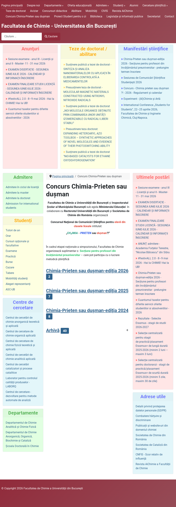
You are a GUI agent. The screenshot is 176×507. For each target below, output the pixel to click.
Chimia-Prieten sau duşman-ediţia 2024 (87, 310)
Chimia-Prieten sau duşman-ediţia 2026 (87, 271)
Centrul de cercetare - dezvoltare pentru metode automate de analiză (21, 396)
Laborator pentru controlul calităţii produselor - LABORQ (21, 382)
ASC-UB (10, 289)
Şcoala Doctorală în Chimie (22, 446)
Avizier (34, 11)
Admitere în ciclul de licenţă (22, 187)
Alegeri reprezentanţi (18, 284)
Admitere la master (17, 192)
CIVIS (104, 11)
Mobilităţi (91, 11)
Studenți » (119, 5)
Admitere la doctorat (18, 198)
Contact (169, 16)
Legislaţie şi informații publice (125, 16)
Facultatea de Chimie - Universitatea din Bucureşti (59, 26)
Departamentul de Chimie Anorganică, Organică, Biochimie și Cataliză (21, 436)
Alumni (134, 5)
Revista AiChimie (122, 11)
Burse (9, 262)
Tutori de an (13, 230)
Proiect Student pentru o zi (70, 16)
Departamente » (53, 5)
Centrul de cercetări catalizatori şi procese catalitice (19, 368)
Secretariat (153, 16)
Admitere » (102, 5)
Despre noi (33, 5)
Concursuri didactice (54, 11)
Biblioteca (96, 16)
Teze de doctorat (16, 11)
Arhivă (52, 330)
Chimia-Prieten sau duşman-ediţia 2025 (87, 290)
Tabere (10, 273)
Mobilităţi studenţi (17, 278)
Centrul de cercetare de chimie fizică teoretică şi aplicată (20, 345)
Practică (11, 256)
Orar (8, 235)
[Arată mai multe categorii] (127, 330)
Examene (11, 251)
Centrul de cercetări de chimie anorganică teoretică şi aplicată (22, 322)
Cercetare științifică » (155, 5)
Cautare (51, 36)
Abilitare (76, 11)
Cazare (10, 267)
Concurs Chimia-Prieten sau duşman (28, 16)
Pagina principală (12, 5)
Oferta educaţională (80, 5)
